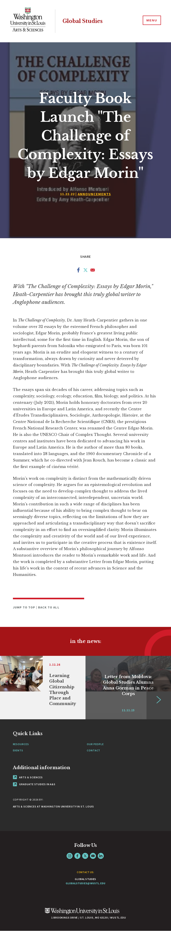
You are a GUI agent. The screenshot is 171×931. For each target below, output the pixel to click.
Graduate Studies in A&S (34, 784)
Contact (93, 750)
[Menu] (151, 21)
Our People (95, 744)
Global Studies (84, 21)
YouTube (93, 856)
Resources (21, 744)
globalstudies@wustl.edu (86, 883)
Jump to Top (24, 607)
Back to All (48, 607)
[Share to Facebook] (78, 270)
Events (18, 750)
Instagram (69, 856)
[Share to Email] (92, 270)
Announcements (94, 194)
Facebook (77, 856)
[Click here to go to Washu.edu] (82, 913)
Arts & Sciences (28, 777)
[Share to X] (85, 271)
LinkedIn (100, 856)
